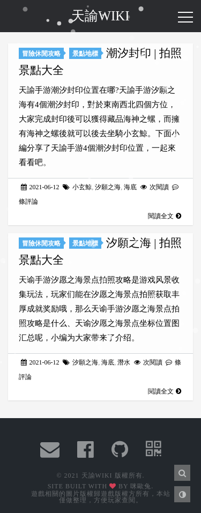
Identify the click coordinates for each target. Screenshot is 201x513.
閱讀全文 (164, 216)
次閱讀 (155, 187)
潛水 (123, 362)
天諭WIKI (100, 16)
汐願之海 (108, 187)
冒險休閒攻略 (41, 53)
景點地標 (85, 53)
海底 (130, 187)
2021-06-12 (41, 187)
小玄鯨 (82, 187)
